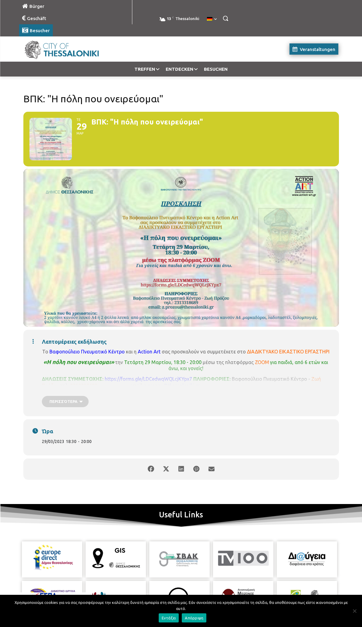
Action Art (149, 351)
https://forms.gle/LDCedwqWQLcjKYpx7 (148, 379)
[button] (225, 18)
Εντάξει (169, 618)
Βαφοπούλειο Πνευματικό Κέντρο (87, 351)
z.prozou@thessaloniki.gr (172, 385)
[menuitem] (211, 19)
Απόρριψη (194, 618)
